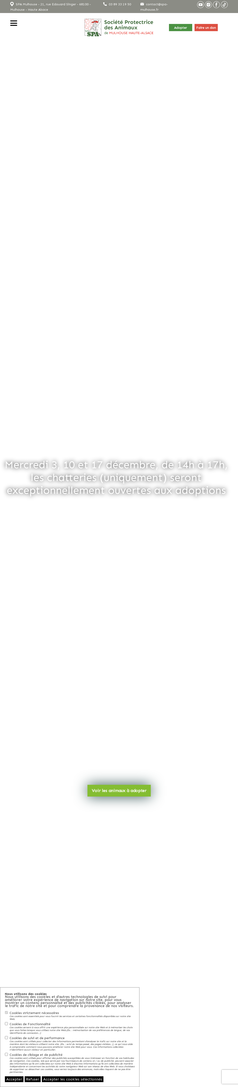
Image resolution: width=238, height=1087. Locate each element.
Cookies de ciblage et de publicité (72, 1063)
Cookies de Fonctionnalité (72, 1028)
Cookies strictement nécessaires (72, 1015)
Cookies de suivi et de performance (72, 1043)
